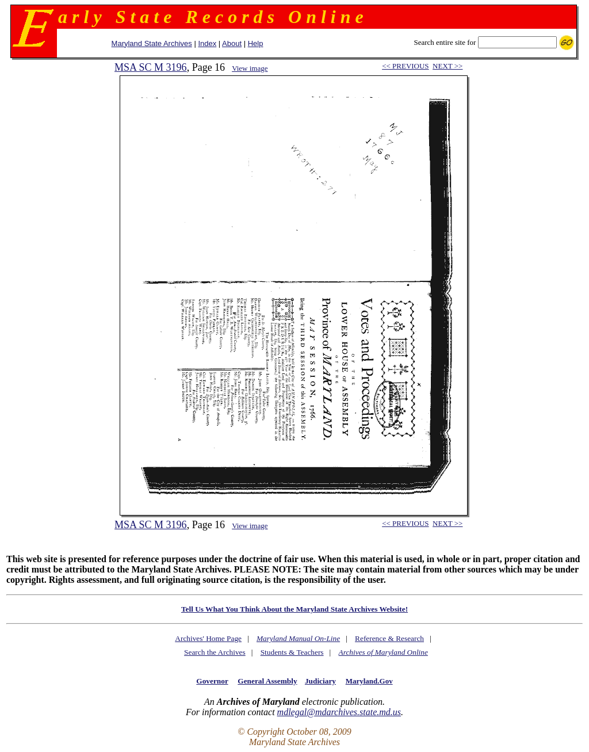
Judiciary (320, 681)
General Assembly (267, 681)
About (232, 43)
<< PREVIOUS (405, 66)
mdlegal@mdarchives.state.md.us (339, 712)
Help (255, 43)
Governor (212, 681)
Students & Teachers (292, 652)
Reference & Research (389, 638)
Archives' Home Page (208, 638)
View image (249, 68)
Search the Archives (215, 652)
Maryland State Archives (152, 43)
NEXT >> (447, 66)
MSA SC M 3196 (150, 67)
